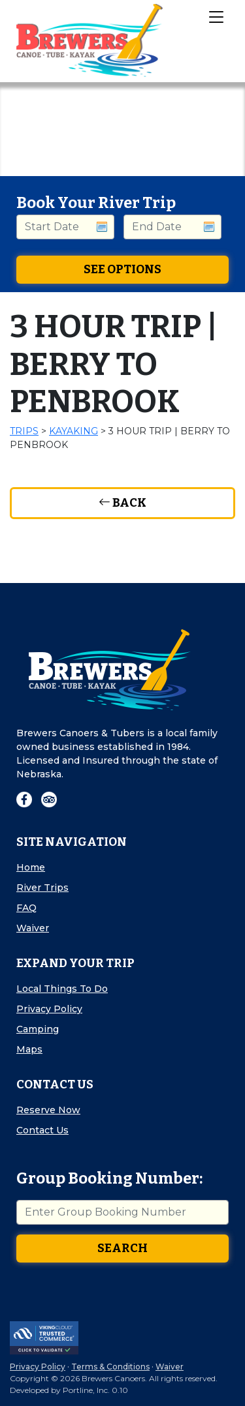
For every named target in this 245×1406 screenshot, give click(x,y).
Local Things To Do (62, 989)
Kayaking (73, 431)
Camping (37, 1029)
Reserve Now (48, 1110)
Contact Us (42, 1130)
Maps (29, 1049)
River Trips (42, 887)
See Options (122, 269)
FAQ (26, 908)
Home (30, 867)
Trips (24, 431)
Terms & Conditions (110, 1366)
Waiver (32, 928)
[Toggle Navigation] (215, 16)
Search (122, 1248)
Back (122, 503)
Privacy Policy (49, 1009)
